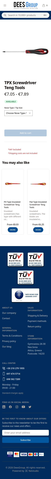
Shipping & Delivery (38, 315)
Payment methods (37, 321)
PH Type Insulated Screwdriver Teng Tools (12, 205)
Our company (9, 312)
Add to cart (25, 132)
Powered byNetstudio (25, 470)
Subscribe (25, 440)
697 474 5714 (13, 373)
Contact (6, 318)
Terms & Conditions (12, 335)
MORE (13, 229)
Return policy (34, 326)
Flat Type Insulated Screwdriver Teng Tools (38, 205)
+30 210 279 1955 (15, 368)
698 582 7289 (13, 379)
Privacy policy (9, 341)
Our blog (6, 346)
